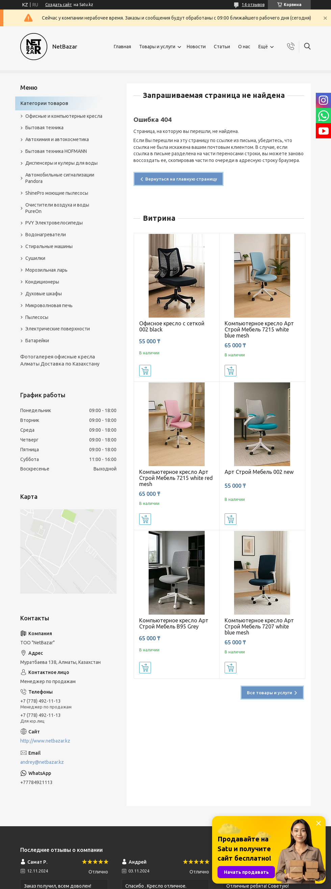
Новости (196, 46)
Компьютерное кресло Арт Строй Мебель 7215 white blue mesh (259, 329)
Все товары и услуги (269, 692)
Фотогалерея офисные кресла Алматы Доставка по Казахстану (59, 360)
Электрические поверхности (57, 328)
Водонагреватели (45, 234)
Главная (122, 46)
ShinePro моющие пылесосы (56, 193)
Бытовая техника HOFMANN (56, 151)
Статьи (222, 46)
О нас (244, 46)
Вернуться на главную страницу (181, 179)
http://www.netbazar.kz (45, 741)
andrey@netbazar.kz (42, 762)
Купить (145, 370)
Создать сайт (58, 4)
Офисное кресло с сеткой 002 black (171, 326)
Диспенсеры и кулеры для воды (61, 163)
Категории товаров (44, 103)
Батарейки (37, 340)
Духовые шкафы (43, 293)
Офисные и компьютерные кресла (63, 116)
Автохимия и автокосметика (57, 139)
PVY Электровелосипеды (54, 222)
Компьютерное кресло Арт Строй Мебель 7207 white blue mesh (259, 626)
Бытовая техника (44, 127)
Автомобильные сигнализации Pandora (59, 178)
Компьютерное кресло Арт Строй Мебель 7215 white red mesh (176, 478)
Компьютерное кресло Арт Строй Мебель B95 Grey (173, 623)
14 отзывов (253, 4)
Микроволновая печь (49, 305)
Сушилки (35, 258)
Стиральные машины (49, 246)
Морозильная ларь (46, 270)
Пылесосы (36, 317)
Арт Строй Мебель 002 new (259, 472)
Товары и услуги (157, 46)
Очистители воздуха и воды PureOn (57, 208)
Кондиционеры (42, 282)
